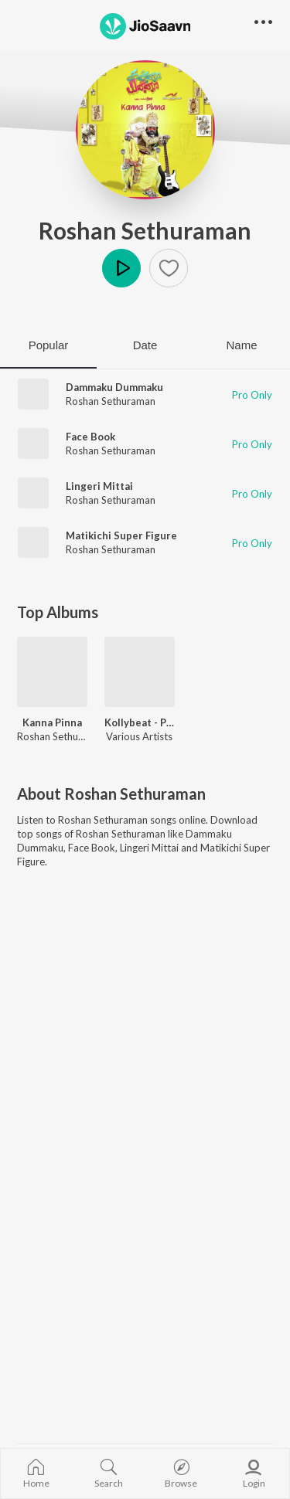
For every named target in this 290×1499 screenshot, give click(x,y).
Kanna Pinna (52, 722)
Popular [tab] (49, 345)
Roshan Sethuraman (145, 230)
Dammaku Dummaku (114, 387)
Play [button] (121, 268)
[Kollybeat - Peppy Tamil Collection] (139, 672)
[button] (168, 268)
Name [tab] (241, 345)
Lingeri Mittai (99, 486)
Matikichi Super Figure (121, 535)
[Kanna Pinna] (52, 672)
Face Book (90, 436)
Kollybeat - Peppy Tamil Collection (139, 722)
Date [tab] (145, 345)
